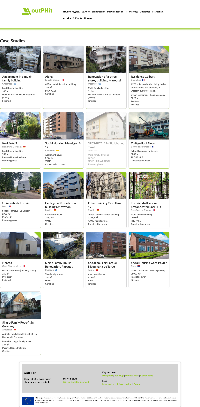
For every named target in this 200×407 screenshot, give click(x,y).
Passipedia (107, 375)
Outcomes (145, 11)
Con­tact (138, 384)
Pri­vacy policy (124, 384)
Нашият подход (71, 11)
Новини (88, 18)
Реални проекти (115, 11)
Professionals (132, 375)
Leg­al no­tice (108, 384)
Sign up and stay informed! (76, 382)
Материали (158, 11)
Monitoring (131, 11)
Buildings (119, 375)
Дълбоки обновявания (93, 11)
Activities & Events (72, 18)
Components (146, 375)
